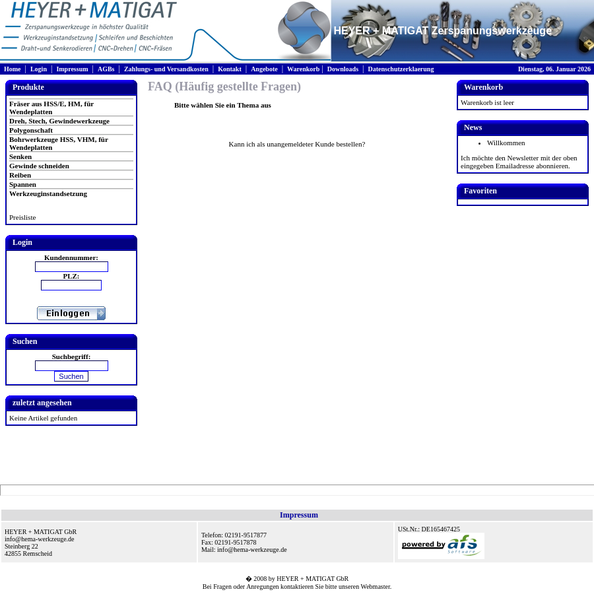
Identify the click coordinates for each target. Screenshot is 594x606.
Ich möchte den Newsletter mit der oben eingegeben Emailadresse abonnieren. (519, 162)
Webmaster (375, 586)
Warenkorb (303, 69)
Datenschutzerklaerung (401, 69)
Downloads (342, 69)
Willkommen (506, 143)
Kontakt (230, 69)
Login (38, 69)
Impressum (72, 69)
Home (12, 69)
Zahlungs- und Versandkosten (166, 69)
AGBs (106, 69)
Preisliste (22, 217)
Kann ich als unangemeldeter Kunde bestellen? (297, 144)
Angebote (264, 69)
